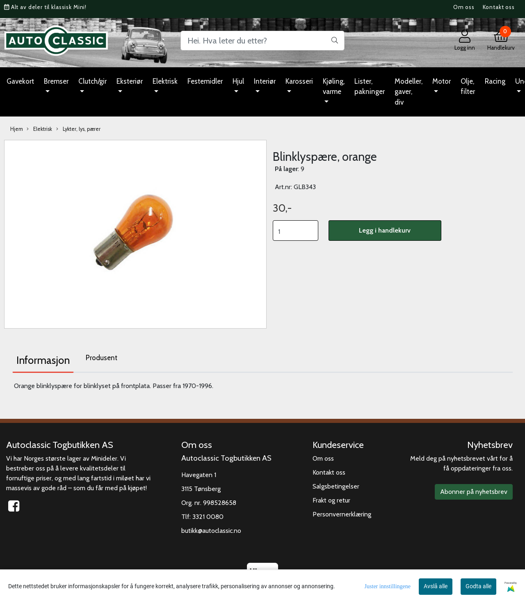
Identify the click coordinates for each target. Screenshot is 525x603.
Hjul (238, 81)
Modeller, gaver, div (408, 91)
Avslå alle (435, 586)
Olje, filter (468, 86)
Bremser (56, 81)
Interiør (265, 81)
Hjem (16, 129)
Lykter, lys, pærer (78, 129)
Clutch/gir (92, 81)
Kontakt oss (499, 7)
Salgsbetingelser (336, 486)
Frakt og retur (331, 500)
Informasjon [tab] (43, 360)
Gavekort (20, 81)
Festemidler (205, 81)
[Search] (262, 40)
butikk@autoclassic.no (211, 530)
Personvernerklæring (342, 514)
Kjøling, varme (334, 86)
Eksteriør (129, 81)
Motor (441, 81)
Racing (495, 81)
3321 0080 (208, 517)
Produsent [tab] (101, 358)
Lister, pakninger (369, 86)
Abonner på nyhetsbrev (473, 492)
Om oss (464, 7)
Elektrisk (165, 81)
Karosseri (299, 81)
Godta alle (478, 586)
